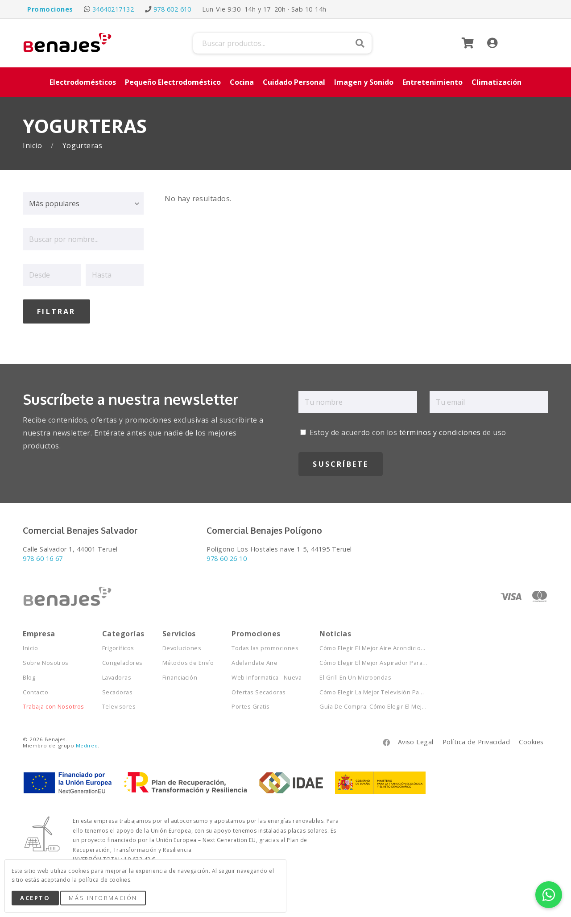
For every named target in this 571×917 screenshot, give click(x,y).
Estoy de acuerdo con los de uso (403, 430)
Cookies (531, 739)
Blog (29, 675)
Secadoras (117, 690)
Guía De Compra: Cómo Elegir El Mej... (372, 704)
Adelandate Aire (254, 661)
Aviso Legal (416, 739)
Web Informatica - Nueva (267, 675)
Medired (87, 743)
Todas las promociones (265, 646)
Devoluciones (182, 646)
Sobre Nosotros (46, 661)
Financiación (180, 675)
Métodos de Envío (188, 661)
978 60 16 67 (43, 556)
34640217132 (113, 9)
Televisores (119, 704)
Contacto (35, 690)
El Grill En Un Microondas (355, 675)
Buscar (360, 43)
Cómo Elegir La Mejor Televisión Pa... (371, 690)
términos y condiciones (440, 430)
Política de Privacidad (476, 739)
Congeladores (122, 661)
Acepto (35, 898)
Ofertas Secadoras (259, 690)
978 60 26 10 (227, 556)
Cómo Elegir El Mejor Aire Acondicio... (372, 646)
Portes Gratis (250, 704)
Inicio (33, 145)
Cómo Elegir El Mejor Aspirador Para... (373, 661)
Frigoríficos (118, 646)
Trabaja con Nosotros (53, 704)
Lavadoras (116, 675)
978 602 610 (172, 9)
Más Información (103, 898)
